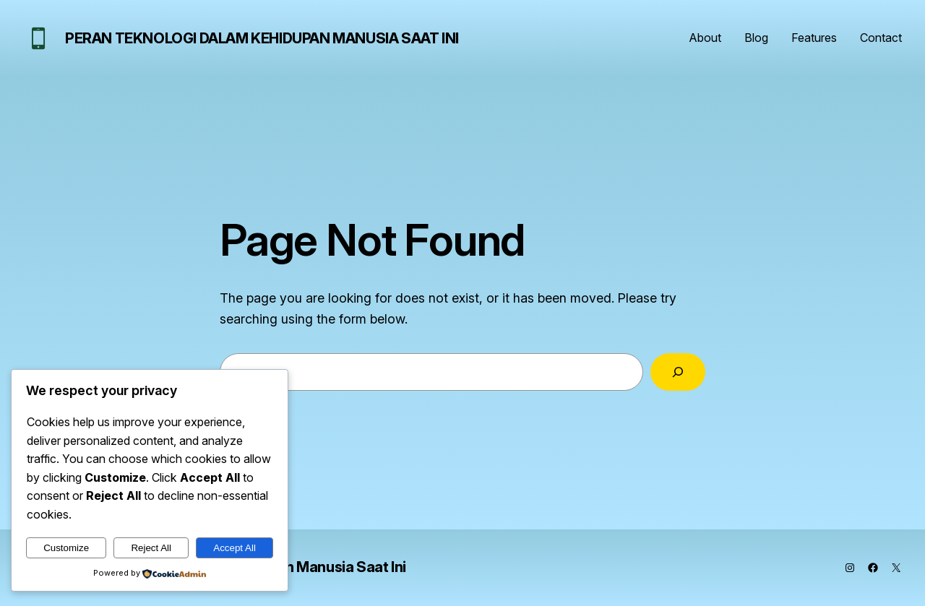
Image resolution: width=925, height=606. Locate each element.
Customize (66, 547)
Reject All (151, 547)
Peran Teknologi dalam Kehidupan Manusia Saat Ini (262, 38)
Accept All (234, 547)
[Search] (677, 372)
